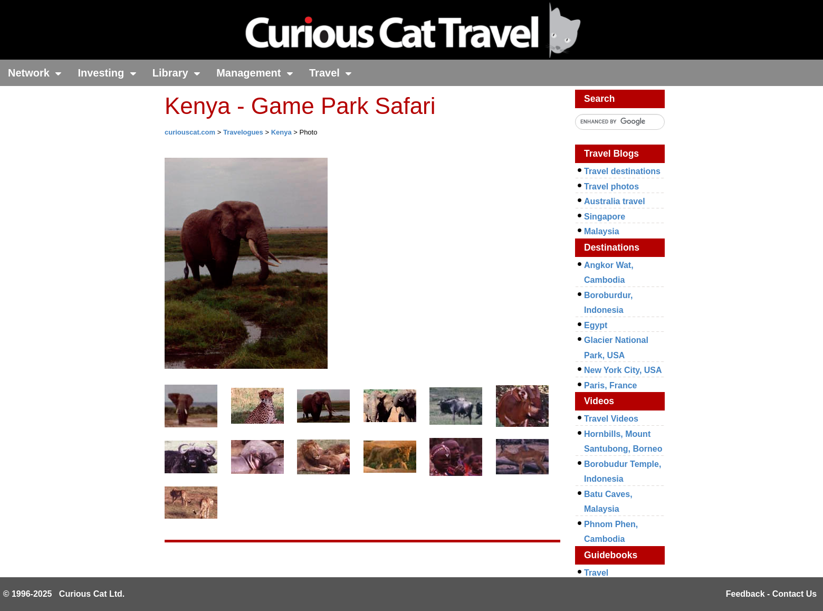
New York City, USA (623, 370)
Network (35, 73)
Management (254, 73)
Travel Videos (611, 418)
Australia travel (614, 201)
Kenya (281, 132)
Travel (330, 73)
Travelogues (243, 132)
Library (176, 73)
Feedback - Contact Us (771, 593)
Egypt (595, 325)
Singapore (604, 216)
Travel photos (611, 186)
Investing (107, 73)
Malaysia (601, 231)
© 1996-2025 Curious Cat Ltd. (64, 593)
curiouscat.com (190, 132)
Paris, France (610, 385)
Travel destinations (622, 171)
